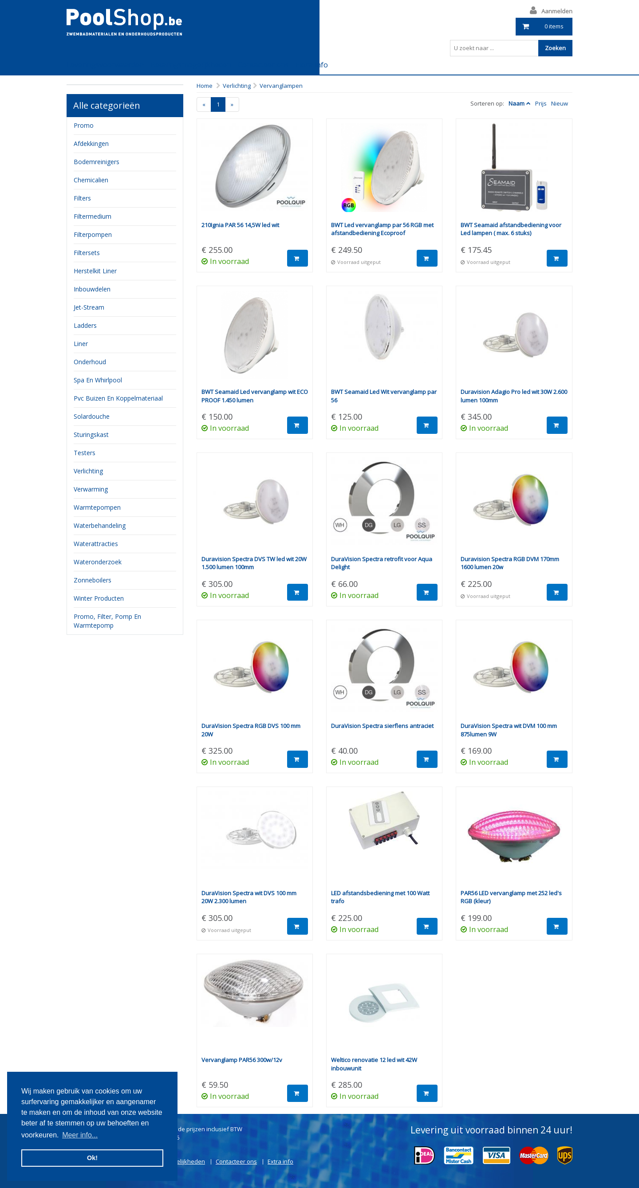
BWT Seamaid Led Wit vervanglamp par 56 (384, 396)
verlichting (88, 471)
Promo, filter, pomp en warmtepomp (107, 620)
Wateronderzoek (98, 562)
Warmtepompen (97, 507)
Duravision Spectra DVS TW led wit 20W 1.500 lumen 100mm (254, 563)
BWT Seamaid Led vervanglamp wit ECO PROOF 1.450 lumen (254, 396)
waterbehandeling (100, 525)
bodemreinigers (96, 161)
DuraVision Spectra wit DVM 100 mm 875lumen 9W (509, 730)
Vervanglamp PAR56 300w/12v (241, 1060)
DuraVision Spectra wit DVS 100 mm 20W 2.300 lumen (248, 897)
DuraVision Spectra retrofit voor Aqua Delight (381, 563)
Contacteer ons (263, 65)
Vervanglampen (281, 86)
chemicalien (91, 180)
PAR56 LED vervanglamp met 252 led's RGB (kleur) (511, 897)
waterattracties (96, 543)
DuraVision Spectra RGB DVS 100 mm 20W (250, 730)
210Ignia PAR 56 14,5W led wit (240, 225)
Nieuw (559, 103)
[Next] (232, 104)
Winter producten (99, 598)
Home (205, 86)
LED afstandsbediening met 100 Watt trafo (380, 897)
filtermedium (92, 216)
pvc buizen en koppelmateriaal (118, 398)
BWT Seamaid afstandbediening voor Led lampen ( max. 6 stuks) (511, 229)
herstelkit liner (95, 271)
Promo (84, 125)
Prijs (541, 103)
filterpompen (93, 234)
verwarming (91, 489)
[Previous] (204, 104)
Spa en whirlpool (98, 380)
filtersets (87, 252)
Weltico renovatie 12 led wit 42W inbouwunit (374, 1064)
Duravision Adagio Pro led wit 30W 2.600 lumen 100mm (514, 396)
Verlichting (237, 86)
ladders (85, 325)
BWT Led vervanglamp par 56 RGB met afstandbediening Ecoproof (382, 229)
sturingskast (91, 434)
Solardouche (92, 416)
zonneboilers (92, 580)
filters (82, 198)
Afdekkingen (91, 143)
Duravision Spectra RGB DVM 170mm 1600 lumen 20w (510, 563)
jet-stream (89, 307)
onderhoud (90, 362)
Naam (517, 103)
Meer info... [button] (80, 1135)
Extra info (312, 65)
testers (84, 452)
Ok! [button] (92, 1157)
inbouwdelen (92, 289)
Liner (81, 343)
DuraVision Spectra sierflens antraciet (382, 726)
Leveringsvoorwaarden (105, 65)
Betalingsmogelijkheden (190, 65)
